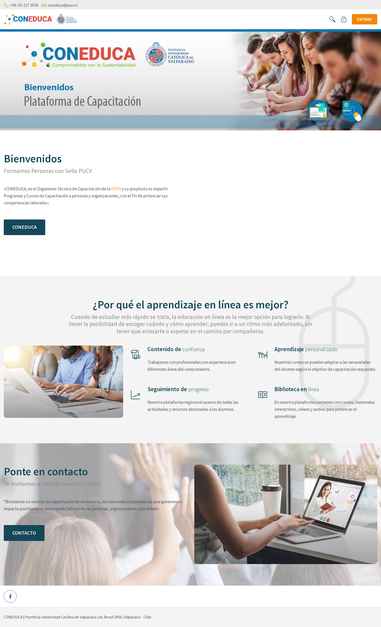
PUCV (116, 189)
